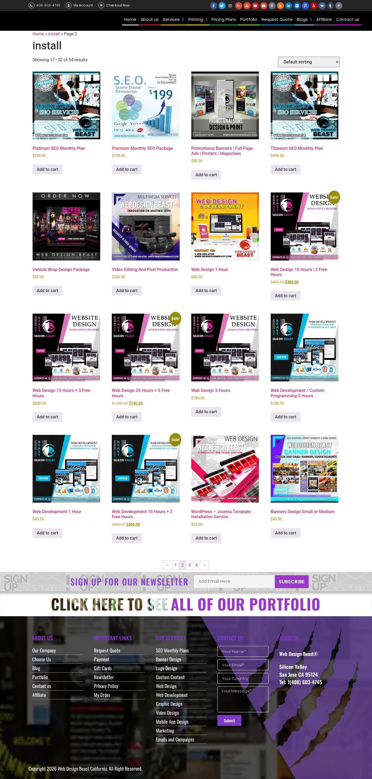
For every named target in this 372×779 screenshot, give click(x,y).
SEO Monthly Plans (172, 650)
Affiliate (39, 694)
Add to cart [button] (47, 169)
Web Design (166, 685)
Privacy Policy (106, 685)
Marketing (165, 730)
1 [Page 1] (175, 565)
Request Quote (107, 650)
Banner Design (168, 659)
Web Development (172, 694)
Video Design (167, 712)
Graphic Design (169, 703)
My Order (102, 694)
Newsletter (104, 676)
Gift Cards (103, 668)
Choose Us (41, 659)
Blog (36, 668)
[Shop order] (309, 62)
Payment (101, 659)
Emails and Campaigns (175, 739)
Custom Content (170, 676)
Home (38, 33)
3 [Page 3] (189, 565)
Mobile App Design (172, 721)
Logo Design (166, 668)
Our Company (44, 650)
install (54, 33)
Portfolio (40, 676)
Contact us (41, 685)
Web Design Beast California (82, 768)
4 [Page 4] (196, 565)
